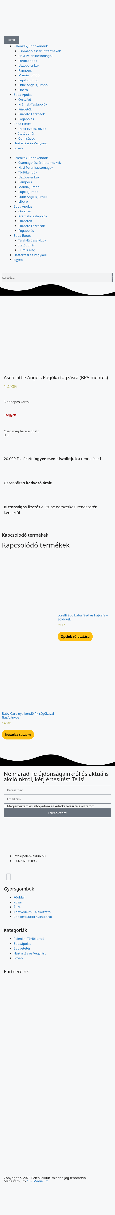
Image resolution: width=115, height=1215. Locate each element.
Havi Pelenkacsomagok (35, 56)
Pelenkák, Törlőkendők (30, 46)
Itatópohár (26, 133)
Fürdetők (25, 109)
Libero (23, 90)
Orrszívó (24, 99)
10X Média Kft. (38, 1181)
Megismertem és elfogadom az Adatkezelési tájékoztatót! (50, 806)
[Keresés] (112, 277)
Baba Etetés (22, 124)
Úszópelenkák (29, 65)
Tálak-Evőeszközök (32, 128)
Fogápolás (26, 119)
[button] (5, 435)
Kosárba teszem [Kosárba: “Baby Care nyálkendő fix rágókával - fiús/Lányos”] (18, 734)
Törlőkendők (27, 60)
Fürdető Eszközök (31, 114)
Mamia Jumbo (29, 75)
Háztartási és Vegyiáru (30, 143)
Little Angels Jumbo (33, 85)
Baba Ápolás (22, 94)
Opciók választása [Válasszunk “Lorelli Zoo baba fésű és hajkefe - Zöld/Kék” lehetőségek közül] (75, 636)
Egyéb (18, 148)
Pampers (25, 70)
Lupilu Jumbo (28, 80)
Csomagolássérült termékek (39, 51)
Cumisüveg (26, 138)
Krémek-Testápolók (32, 104)
